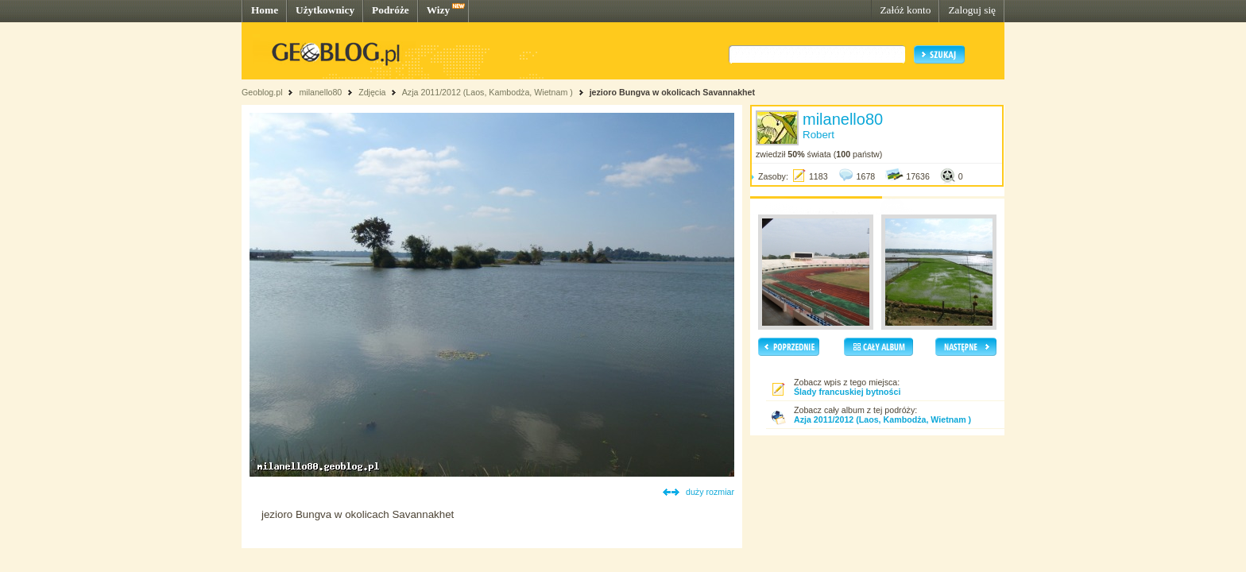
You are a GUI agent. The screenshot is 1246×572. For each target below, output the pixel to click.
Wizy (438, 10)
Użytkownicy (325, 10)
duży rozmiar (710, 492)
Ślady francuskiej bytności (847, 391)
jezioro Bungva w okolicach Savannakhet (672, 92)
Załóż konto (905, 10)
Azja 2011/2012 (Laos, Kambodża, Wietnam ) (487, 92)
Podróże (390, 10)
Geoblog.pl (262, 92)
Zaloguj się (972, 10)
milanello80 (320, 92)
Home (264, 10)
